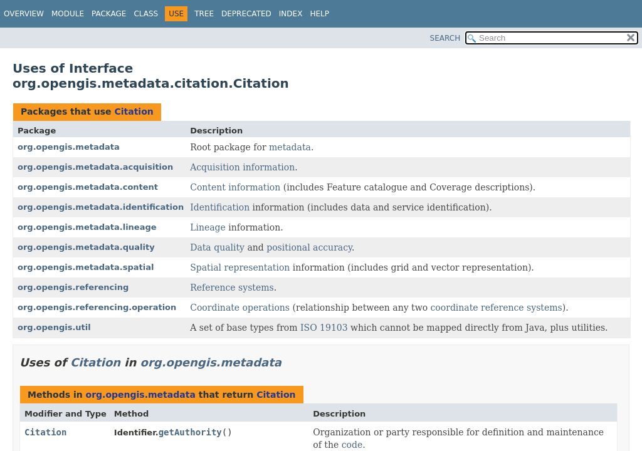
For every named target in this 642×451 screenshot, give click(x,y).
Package (109, 13)
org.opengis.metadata (69, 147)
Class (146, 13)
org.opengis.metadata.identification (101, 207)
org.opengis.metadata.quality (86, 247)
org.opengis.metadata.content (88, 187)
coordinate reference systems (496, 308)
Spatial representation (240, 267)
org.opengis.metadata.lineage (87, 227)
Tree (204, 13)
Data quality (217, 247)
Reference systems (232, 288)
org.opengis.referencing (73, 287)
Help (319, 13)
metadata (290, 147)
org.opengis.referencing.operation (97, 307)
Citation (133, 111)
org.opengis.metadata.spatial (86, 267)
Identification (220, 207)
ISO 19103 (324, 328)
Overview (24, 13)
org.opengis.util (54, 327)
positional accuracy (309, 247)
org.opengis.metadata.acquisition (95, 167)
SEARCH (445, 38)
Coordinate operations (240, 308)
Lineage (208, 227)
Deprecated (246, 13)
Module (67, 13)
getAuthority (190, 432)
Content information (235, 187)
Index (291, 13)
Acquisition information (242, 167)
